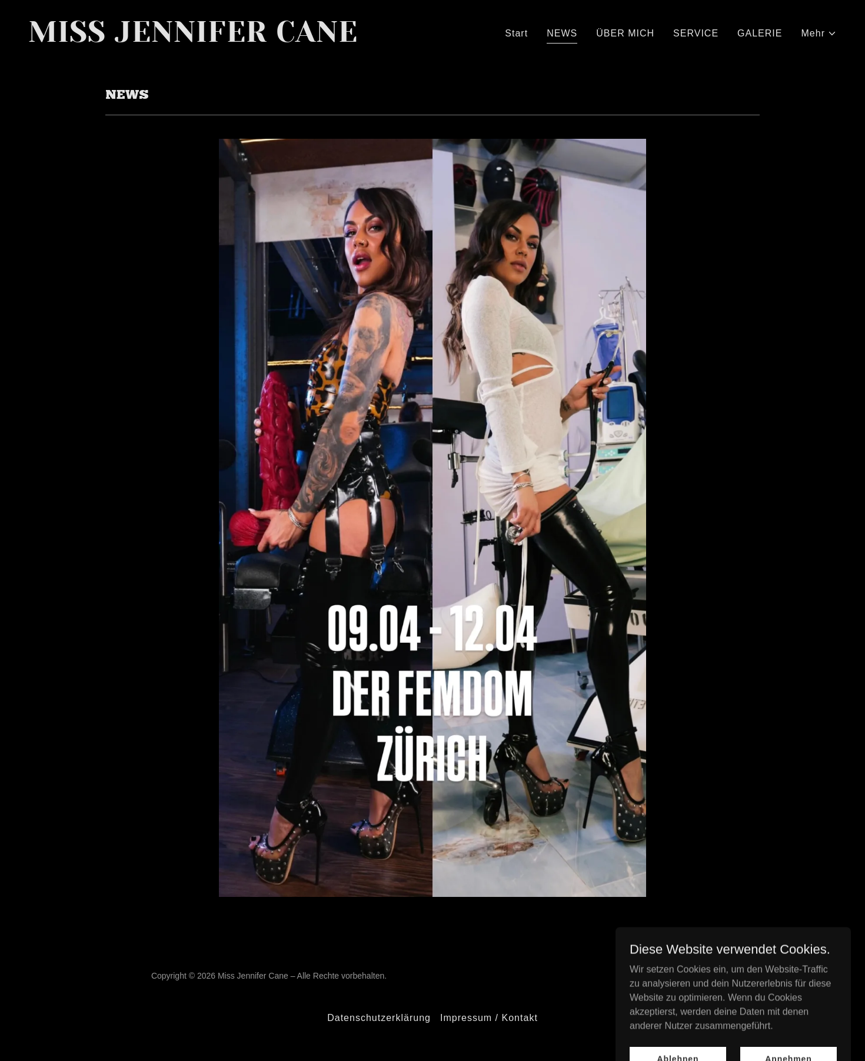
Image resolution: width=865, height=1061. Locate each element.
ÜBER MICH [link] (625, 33)
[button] (819, 33)
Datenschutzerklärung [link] (379, 1018)
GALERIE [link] (759, 33)
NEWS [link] (562, 33)
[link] (225, 39)
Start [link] (516, 33)
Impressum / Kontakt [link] (489, 1018)
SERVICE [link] (695, 33)
